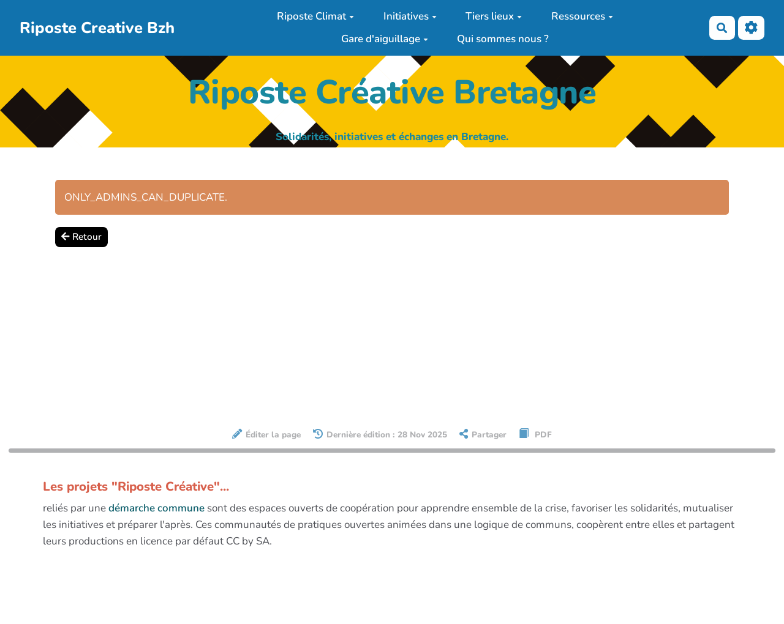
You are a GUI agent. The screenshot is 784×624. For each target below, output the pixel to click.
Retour (81, 237)
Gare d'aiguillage (384, 39)
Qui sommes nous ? (503, 39)
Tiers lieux (494, 16)
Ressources (582, 16)
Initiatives (410, 16)
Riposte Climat (315, 16)
